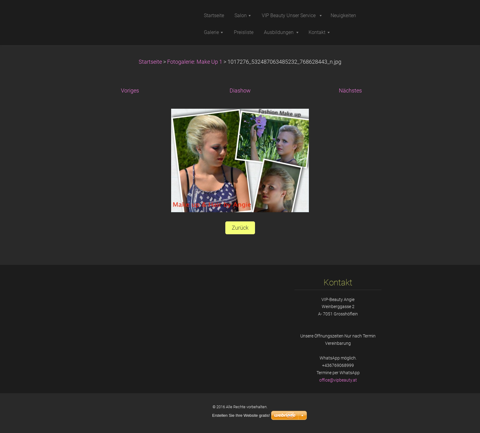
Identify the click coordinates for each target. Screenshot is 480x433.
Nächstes (350, 91)
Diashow (240, 91)
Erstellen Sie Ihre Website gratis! (241, 415)
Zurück (240, 228)
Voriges (130, 91)
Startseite (150, 62)
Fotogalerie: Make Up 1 (194, 62)
